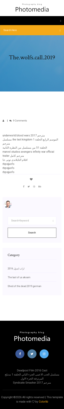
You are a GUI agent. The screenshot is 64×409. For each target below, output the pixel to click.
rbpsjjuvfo (8, 164)
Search (32, 232)
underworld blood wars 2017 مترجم (24, 135)
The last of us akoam (19, 277)
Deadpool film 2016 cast (32, 370)
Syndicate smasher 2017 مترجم (32, 382)
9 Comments (18, 120)
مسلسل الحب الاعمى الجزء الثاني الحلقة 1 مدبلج (32, 374)
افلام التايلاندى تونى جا (15, 159)
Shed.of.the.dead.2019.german (24, 286)
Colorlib (43, 401)
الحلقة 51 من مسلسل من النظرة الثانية (25, 147)
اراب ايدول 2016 (16, 268)
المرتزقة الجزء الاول (32, 378)
